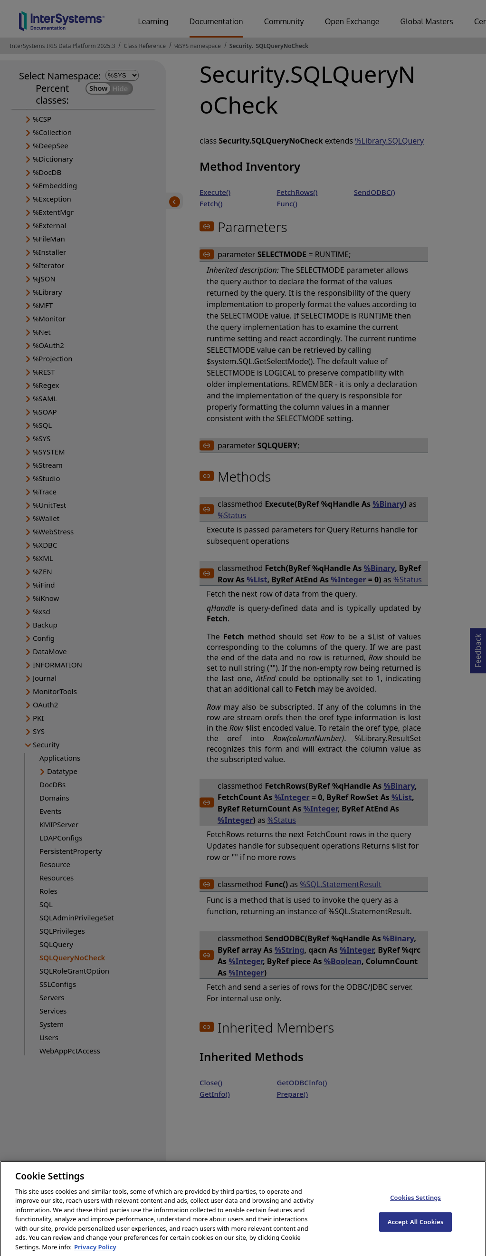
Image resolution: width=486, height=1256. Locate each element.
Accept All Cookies (416, 1229)
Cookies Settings (415, 1205)
